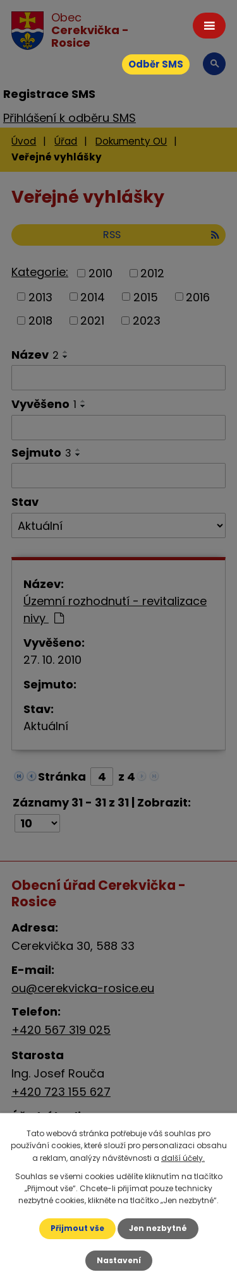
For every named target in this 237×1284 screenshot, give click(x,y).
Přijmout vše (77, 1228)
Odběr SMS (155, 64)
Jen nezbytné (158, 1228)
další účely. (183, 1158)
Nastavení (119, 1260)
